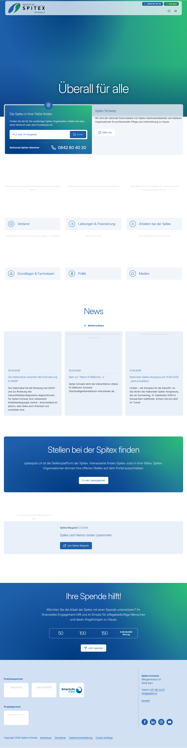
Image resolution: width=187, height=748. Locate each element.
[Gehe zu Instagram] (161, 722)
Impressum (46, 737)
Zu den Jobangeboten (93, 480)
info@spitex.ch (149, 693)
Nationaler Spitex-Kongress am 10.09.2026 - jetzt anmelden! (148, 378)
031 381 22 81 (157, 690)
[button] (179, 731)
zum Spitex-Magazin (76, 545)
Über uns (105, 132)
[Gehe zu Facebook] (145, 722)
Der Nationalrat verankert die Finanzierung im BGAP (32, 378)
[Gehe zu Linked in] (153, 722)
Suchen (77, 134)
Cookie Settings (104, 737)
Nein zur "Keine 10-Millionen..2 (86, 376)
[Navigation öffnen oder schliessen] (175, 11)
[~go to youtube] (169, 722)
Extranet (171, 4)
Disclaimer (60, 737)
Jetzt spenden (93, 648)
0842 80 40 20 (152, 4)
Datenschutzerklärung (80, 737)
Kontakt (146, 700)
